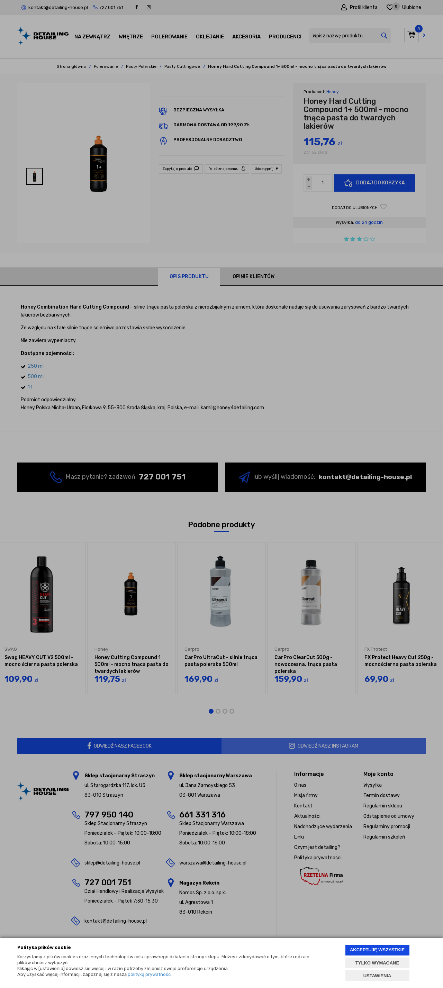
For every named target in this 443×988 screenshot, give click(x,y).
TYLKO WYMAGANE (377, 963)
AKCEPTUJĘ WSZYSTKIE (377, 949)
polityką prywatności (150, 974)
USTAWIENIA (377, 975)
